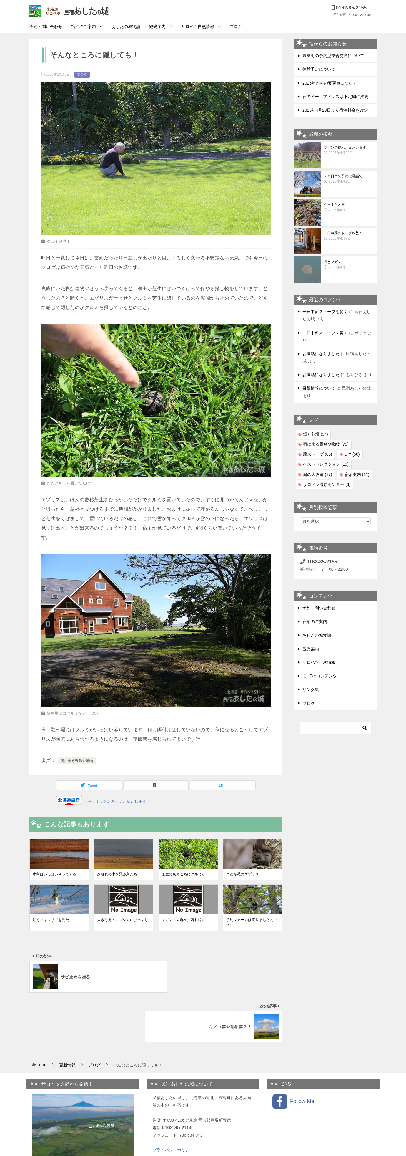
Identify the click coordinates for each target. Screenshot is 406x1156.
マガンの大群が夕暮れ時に (184, 920)
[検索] (335, 728)
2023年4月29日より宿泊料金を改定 (335, 110)
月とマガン (349, 265)
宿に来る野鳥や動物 (76, 761)
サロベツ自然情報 (197, 26)
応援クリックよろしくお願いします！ (116, 801)
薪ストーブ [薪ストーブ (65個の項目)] (317, 454)
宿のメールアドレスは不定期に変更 (335, 96)
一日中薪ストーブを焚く (349, 236)
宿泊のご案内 (83, 26)
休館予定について (318, 69)
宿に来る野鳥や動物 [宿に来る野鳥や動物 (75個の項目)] (326, 444)
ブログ (236, 26)
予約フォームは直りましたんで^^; (251, 922)
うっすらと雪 (349, 208)
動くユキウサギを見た (51, 920)
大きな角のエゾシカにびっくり (122, 920)
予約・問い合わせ (45, 26)
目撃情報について (318, 388)
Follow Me (293, 1051)
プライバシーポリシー (173, 1100)
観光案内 (157, 26)
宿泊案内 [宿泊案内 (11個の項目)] (357, 474)
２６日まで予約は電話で (349, 179)
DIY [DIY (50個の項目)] (352, 454)
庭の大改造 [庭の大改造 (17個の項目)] (317, 474)
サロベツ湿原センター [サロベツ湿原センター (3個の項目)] (326, 484)
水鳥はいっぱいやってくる (54, 874)
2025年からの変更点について (329, 83)
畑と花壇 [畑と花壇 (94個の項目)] (315, 434)
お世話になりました (321, 353)
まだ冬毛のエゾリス (242, 874)
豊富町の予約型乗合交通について (333, 55)
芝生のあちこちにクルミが (184, 874)
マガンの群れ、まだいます (349, 150)
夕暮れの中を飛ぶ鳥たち (117, 874)
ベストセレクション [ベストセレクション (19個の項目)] (326, 464)
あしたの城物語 (126, 26)
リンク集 (310, 689)
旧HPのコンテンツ (319, 676)
